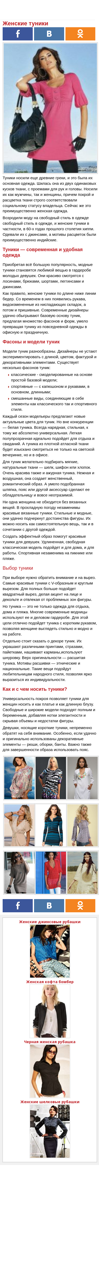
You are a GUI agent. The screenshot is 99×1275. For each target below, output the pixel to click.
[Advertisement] (49, 1214)
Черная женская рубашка (50, 1041)
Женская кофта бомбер (50, 981)
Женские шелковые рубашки (49, 1101)
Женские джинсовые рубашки (50, 921)
